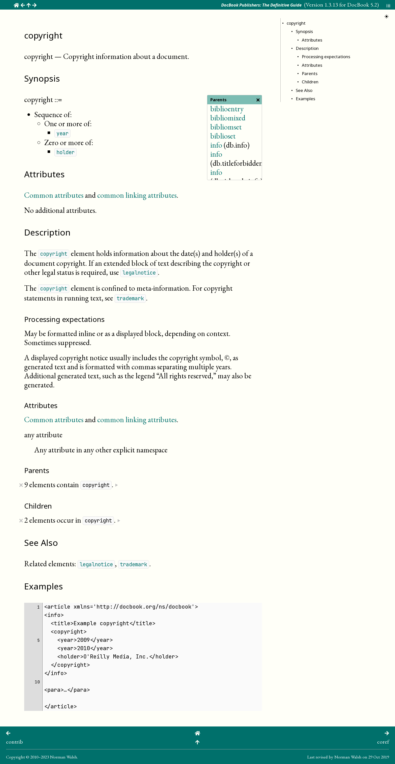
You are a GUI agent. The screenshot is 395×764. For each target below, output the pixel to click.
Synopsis (304, 31)
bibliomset (226, 127)
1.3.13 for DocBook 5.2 (350, 4)
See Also (304, 90)
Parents (309, 73)
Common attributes (53, 195)
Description (307, 48)
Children (310, 82)
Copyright (15, 757)
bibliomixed (227, 118)
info (216, 145)
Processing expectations (326, 56)
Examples (305, 99)
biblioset (223, 136)
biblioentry (227, 109)
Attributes (312, 40)
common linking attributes (137, 195)
